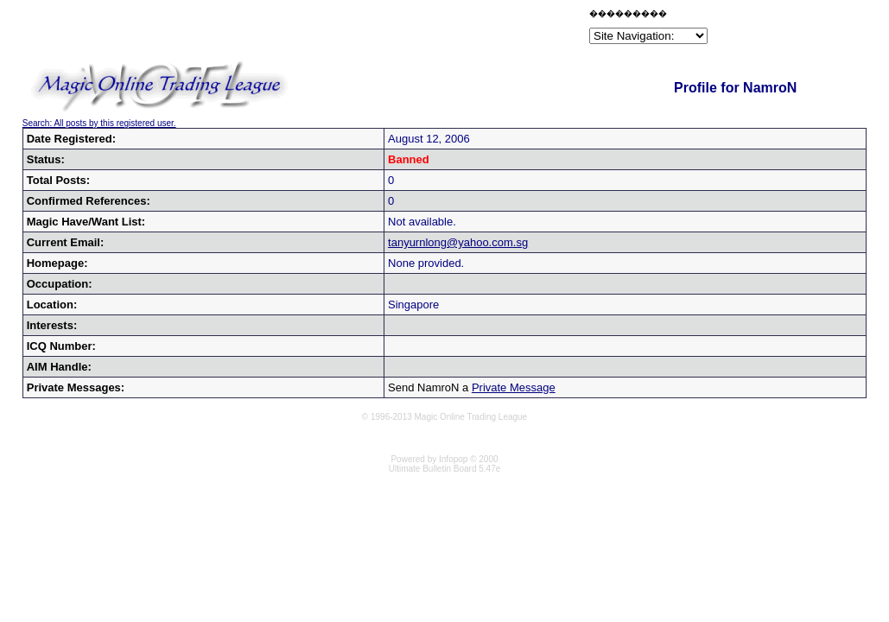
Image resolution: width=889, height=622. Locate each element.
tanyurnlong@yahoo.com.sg (458, 242)
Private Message (514, 387)
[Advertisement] (383, 29)
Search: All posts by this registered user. (99, 123)
